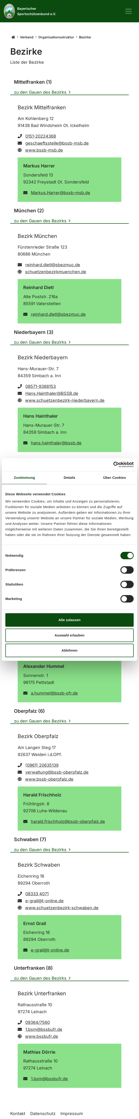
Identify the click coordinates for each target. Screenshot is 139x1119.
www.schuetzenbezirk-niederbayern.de (61, 400)
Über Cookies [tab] (114, 478)
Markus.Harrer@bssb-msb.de (56, 192)
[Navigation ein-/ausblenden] (128, 11)
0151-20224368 (37, 136)
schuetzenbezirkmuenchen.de (52, 271)
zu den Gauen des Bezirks (40, 92)
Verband (26, 37)
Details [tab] (69, 478)
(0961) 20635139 (38, 765)
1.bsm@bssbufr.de (40, 1029)
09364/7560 (34, 1022)
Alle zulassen (69, 620)
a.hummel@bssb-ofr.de (50, 693)
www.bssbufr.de (38, 1036)
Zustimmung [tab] (24, 478)
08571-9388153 (37, 386)
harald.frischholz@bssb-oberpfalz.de (64, 821)
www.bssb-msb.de (40, 150)
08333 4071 (33, 893)
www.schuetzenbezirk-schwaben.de (58, 907)
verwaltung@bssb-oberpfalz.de (53, 772)
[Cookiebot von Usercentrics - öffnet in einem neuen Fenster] (113, 465)
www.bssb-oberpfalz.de (45, 779)
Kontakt (17, 1113)
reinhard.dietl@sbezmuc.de (49, 264)
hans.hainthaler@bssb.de (52, 442)
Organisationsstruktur (56, 37)
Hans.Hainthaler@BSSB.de (48, 393)
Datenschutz (43, 1113)
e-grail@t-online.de (41, 900)
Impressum (71, 1113)
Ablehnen (69, 650)
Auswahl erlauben (69, 635)
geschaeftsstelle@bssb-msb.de (53, 143)
